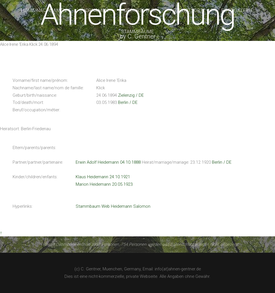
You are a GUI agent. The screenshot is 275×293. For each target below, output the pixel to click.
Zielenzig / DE (131, 95)
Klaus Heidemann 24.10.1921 (103, 176)
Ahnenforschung (137, 14)
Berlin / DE (128, 102)
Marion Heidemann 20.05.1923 (104, 184)
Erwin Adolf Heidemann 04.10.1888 (108, 162)
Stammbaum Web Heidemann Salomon (113, 206)
